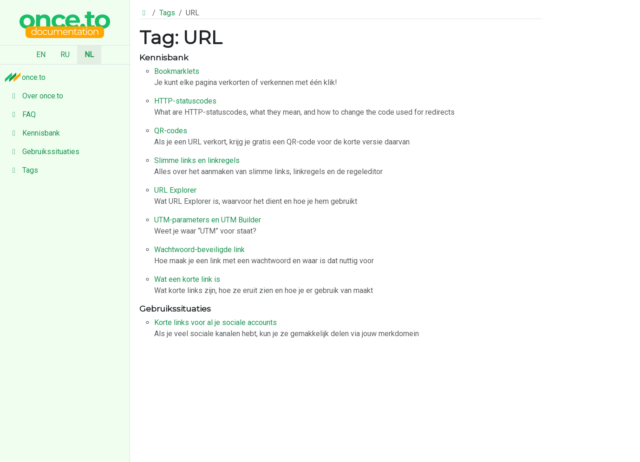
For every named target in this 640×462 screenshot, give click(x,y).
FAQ (21, 114)
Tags (22, 170)
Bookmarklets (176, 71)
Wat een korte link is (187, 279)
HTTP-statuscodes (185, 101)
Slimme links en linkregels (197, 160)
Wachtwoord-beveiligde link (199, 249)
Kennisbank (33, 133)
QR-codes (170, 130)
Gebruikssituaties (43, 151)
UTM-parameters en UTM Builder (207, 219)
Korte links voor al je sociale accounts (215, 322)
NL (89, 54)
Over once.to (35, 95)
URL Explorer (175, 190)
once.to (27, 77)
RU (65, 54)
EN (41, 54)
